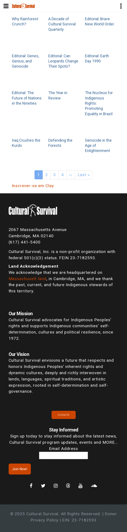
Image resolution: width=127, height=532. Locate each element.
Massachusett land (27, 278)
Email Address (63, 448)
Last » (84, 174)
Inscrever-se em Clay (33, 185)
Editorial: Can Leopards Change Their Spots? (63, 61)
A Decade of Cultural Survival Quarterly (62, 24)
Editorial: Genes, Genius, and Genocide (25, 61)
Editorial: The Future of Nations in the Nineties (27, 97)
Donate (63, 414)
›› (70, 174)
